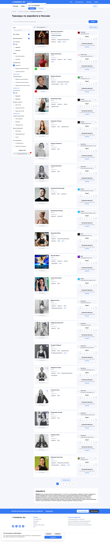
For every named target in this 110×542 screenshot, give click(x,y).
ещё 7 (63, 240)
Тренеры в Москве (23, 11)
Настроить (48, 533)
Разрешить (53, 537)
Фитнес (59, 41)
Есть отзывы (22, 34)
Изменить (41, 8)
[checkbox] (14, 56)
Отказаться (57, 533)
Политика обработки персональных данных (79, 521)
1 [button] (57, 483)
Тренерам (88, 2)
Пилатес (70, 59)
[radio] (14, 44)
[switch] (29, 34)
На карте (93, 27)
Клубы (23, 6)
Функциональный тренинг (63, 39)
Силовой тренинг (55, 84)
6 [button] (72, 483)
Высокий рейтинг (22, 38)
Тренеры (15, 6)
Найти (93, 21)
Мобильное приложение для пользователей (79, 524)
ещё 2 (66, 84)
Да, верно (32, 8)
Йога (65, 59)
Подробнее (49, 511)
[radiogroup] (22, 47)
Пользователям (79, 2)
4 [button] (66, 483)
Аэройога (53, 39)
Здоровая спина (54, 106)
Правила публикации (39, 524)
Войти (95, 6)
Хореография (54, 263)
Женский (16, 50)
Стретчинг (53, 41)
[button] (75, 484)
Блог (71, 2)
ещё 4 (52, 61)
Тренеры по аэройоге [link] (36, 11)
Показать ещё (16, 74)
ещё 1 (65, 308)
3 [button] (63, 483)
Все (15, 44)
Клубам (96, 2)
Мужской (16, 47)
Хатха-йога (63, 193)
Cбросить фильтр (24, 153)
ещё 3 (65, 352)
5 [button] (69, 483)
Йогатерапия (54, 375)
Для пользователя (83, 511)
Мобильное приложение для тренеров (78, 523)
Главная (14, 11)
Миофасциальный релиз (56, 308)
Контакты (87, 46)
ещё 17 (64, 41)
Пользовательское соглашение (76, 519)
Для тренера (94, 511)
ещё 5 (68, 465)
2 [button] (60, 483)
